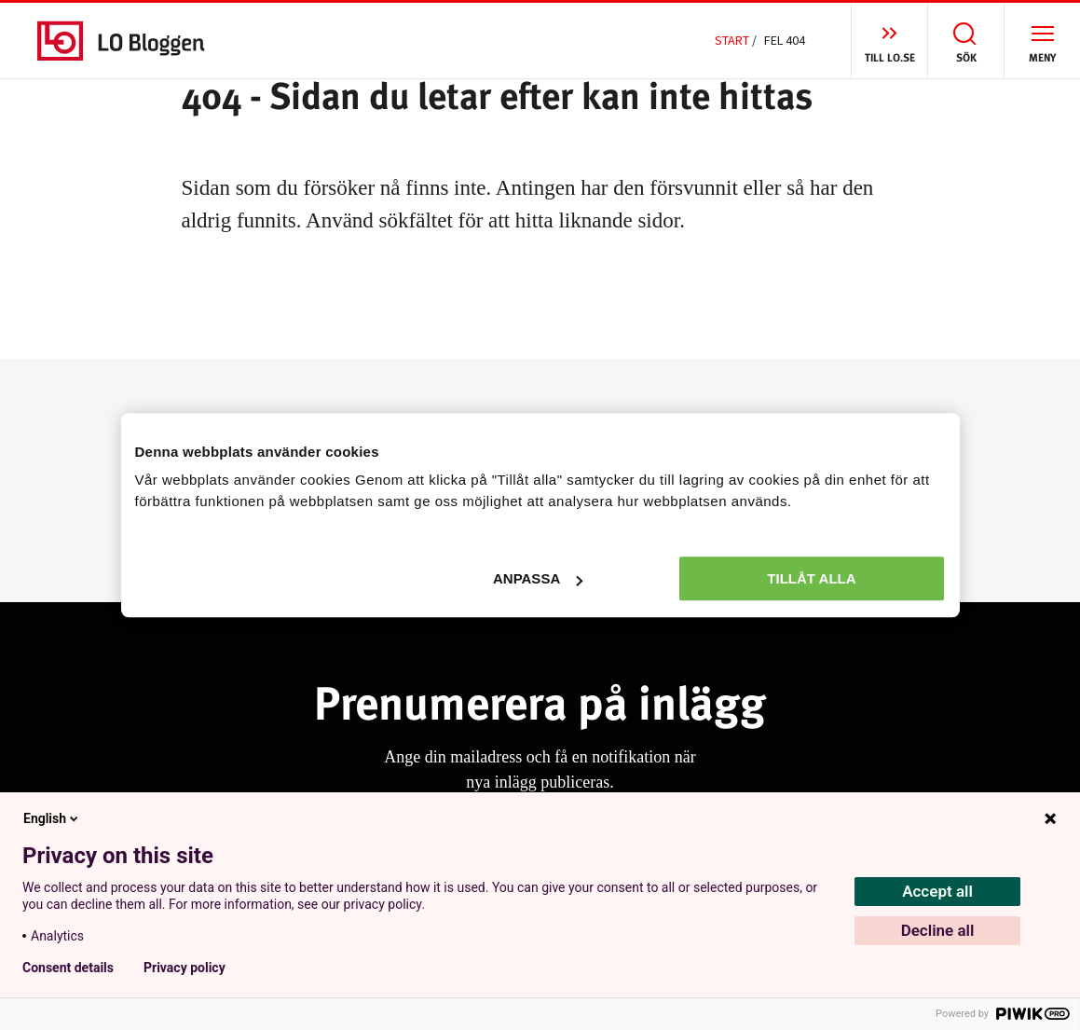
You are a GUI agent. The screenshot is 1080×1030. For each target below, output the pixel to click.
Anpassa (537, 578)
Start (732, 40)
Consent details (68, 967)
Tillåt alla (811, 578)
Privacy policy (185, 967)
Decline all (938, 930)
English (52, 818)
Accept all (937, 891)
